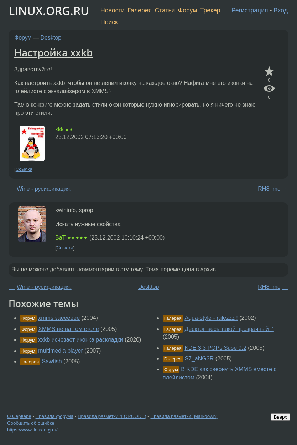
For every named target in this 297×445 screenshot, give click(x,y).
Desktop (51, 38)
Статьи (165, 10)
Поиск (109, 22)
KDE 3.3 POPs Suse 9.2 (215, 348)
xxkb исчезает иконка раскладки (80, 340)
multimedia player (60, 351)
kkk (59, 129)
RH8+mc (269, 189)
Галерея (140, 10)
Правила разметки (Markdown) (183, 416)
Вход (280, 10)
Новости (112, 10)
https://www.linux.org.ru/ (32, 430)
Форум (187, 10)
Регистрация (249, 10)
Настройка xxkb (53, 52)
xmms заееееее (59, 318)
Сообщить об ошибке (30, 423)
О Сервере (19, 416)
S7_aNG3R (199, 359)
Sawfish (52, 361)
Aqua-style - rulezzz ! (211, 318)
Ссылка (24, 169)
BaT (60, 238)
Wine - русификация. (44, 189)
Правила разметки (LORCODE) (112, 416)
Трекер (210, 10)
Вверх (280, 417)
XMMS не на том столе (68, 329)
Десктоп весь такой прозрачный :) (228, 329)
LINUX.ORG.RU (49, 10)
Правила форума (55, 416)
